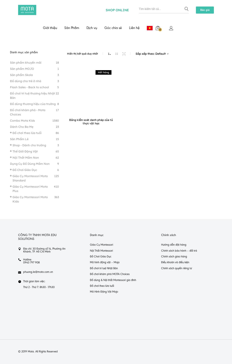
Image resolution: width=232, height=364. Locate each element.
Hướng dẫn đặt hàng (173, 244)
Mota (31, 351)
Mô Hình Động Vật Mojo (104, 291)
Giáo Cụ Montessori (101, 244)
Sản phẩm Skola (21, 75)
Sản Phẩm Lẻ (19, 139)
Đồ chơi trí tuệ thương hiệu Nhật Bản (32, 96)
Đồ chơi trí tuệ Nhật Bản (104, 268)
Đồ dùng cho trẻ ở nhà (25, 81)
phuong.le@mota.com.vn (38, 272)
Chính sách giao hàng (174, 256)
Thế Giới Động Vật (25, 151)
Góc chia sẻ (113, 28)
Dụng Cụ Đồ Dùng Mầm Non (30, 164)
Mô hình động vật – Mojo (104, 262)
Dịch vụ (91, 28)
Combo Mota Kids (22, 120)
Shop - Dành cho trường (29, 145)
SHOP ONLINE (117, 10)
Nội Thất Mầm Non (26, 157)
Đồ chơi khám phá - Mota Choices (27, 112)
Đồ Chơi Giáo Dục (25, 170)
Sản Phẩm (71, 28)
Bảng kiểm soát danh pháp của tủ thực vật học (91, 121)
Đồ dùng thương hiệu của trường (33, 104)
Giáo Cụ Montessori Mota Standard (30, 178)
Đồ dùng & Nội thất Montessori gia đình (113, 280)
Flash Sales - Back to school (29, 87)
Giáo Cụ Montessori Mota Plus (30, 189)
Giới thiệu (50, 28)
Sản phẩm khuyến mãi (25, 62)
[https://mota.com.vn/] (27, 10)
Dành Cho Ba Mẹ (21, 127)
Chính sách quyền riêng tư (176, 268)
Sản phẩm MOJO (22, 69)
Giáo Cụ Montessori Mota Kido (30, 199)
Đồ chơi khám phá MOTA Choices (110, 274)
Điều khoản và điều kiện (175, 262)
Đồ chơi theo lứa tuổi (27, 133)
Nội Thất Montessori (101, 250)
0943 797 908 (31, 262)
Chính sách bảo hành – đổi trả (179, 250)
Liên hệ (134, 28)
